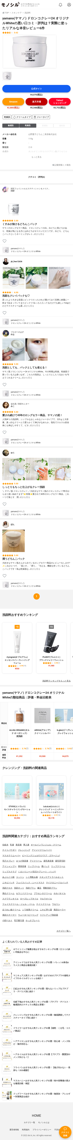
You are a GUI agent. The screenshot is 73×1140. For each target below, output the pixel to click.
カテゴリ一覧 (29, 1122)
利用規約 (25, 1130)
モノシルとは (43, 1122)
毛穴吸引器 (19, 920)
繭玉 (39, 888)
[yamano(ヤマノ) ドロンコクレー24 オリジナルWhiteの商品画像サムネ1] (7, 76)
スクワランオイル (10, 899)
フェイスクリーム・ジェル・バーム (18, 904)
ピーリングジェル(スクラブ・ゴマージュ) (41, 855)
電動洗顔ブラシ (50, 888)
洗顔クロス (7, 888)
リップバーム (34, 866)
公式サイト (36, 88)
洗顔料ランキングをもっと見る (56, 681)
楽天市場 (36, 101)
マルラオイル (46, 899)
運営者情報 (14, 1130)
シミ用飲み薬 (32, 877)
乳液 (12, 845)
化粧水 (5, 845)
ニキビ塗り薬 (46, 909)
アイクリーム (36, 861)
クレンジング (24, 850)
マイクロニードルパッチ (57, 882)
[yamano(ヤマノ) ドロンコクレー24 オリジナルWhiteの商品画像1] (29, 51)
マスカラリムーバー (11, 855)
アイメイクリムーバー (42, 850)
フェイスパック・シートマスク (30, 882)
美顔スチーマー (9, 915)
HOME (36, 1115)
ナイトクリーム (43, 904)
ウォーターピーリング (28, 915)
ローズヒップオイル (29, 899)
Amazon (13, 101)
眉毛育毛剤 (60, 861)
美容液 (19, 845)
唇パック (45, 866)
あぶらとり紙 (8, 877)
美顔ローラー (60, 909)
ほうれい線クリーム (11, 909)
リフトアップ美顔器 (49, 915)
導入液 (26, 845)
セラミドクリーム (24, 893)
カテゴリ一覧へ (64, 931)
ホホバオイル (60, 893)
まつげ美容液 (22, 861)
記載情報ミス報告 (61, 165)
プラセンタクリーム (43, 893)
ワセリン (56, 904)
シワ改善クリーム (30, 909)
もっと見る (36, 157)
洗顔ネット (19, 888)
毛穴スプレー (8, 861)
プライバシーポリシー (42, 1130)
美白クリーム (8, 893)
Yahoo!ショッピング (59, 101)
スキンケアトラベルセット (51, 877)
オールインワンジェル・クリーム (46, 845)
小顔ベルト (7, 920)
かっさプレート (33, 920)
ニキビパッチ (8, 882)
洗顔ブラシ (31, 888)
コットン (20, 877)
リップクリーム (58, 866)
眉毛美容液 (48, 861)
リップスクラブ (9, 871)
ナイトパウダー (9, 850)
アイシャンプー (9, 866)
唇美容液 (22, 866)
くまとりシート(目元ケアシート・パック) (37, 871)
